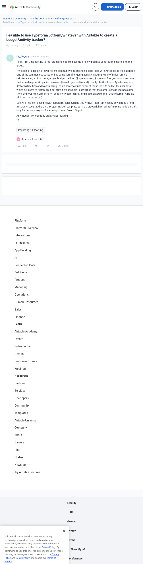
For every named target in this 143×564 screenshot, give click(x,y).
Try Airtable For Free (27, 472)
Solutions (20, 272)
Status (18, 457)
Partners (19, 383)
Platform (20, 220)
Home (6, 18)
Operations (21, 295)
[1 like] (32, 139)
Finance (19, 317)
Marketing (21, 287)
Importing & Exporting (30, 130)
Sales (18, 309)
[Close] (64, 536)
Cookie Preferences (71, 558)
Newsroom (21, 465)
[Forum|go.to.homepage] (25, 7)
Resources (21, 376)
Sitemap (71, 521)
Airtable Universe (25, 420)
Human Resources (26, 302)
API (72, 512)
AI (15, 258)
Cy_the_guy (22, 56)
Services (19, 391)
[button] (4, 7)
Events (18, 339)
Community (19, 18)
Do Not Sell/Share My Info (71, 549)
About (18, 435)
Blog (17, 450)
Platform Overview (26, 228)
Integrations (22, 235)
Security (71, 503)
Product (19, 280)
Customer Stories (25, 361)
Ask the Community (41, 18)
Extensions (21, 243)
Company (20, 427)
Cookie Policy (48, 552)
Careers (19, 442)
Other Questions (64, 18)
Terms (71, 540)
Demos (19, 354)
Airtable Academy (25, 331)
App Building (22, 250)
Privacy (71, 530)
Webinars (20, 369)
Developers (21, 398)
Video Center (22, 346)
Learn (18, 324)
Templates (21, 413)
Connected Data (25, 265)
